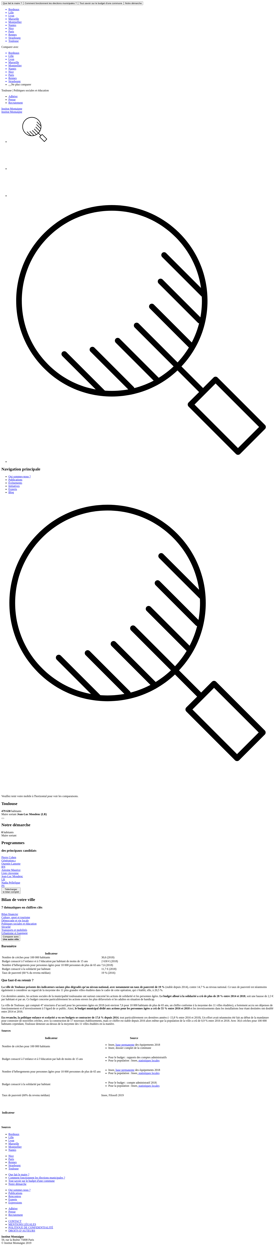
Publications (15, 479)
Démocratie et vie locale (15, 920)
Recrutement (15, 102)
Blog (11, 492)
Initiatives (14, 486)
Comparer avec (11, 938)
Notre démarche (133, 3)
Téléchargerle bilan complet (11, 890)
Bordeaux (13, 1134)
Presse (12, 99)
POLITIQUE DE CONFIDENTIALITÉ (30, 1227)
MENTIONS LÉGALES (22, 1224)
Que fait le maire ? (12, 3)
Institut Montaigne (11, 108)
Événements (15, 482)
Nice (11, 1155)
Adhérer (13, 96)
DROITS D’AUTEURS (21, 1230)
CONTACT (14, 1221)
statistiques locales (149, 1060)
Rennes (12, 1162)
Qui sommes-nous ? (19, 476)
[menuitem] (141, 129)
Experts (12, 489)
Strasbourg (14, 1165)
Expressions (15, 1202)
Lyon (11, 1140)
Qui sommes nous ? (19, 1189)
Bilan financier (9, 914)
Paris (11, 1159)
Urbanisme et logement (14, 933)
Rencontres (14, 1196)
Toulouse (13, 1168)
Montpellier (15, 1146)
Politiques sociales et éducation (18, 923)
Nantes (12, 1149)
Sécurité (6, 926)
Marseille (13, 1143)
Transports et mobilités (14, 929)
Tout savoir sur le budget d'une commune (100, 3)
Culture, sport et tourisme (15, 917)
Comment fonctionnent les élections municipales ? (51, 3)
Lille (11, 1137)
